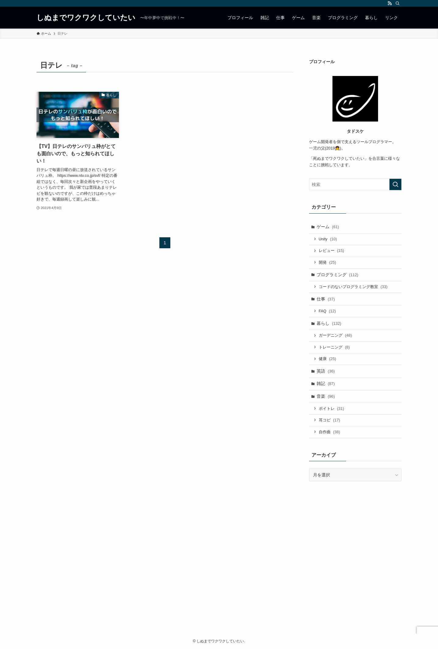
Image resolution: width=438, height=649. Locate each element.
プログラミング (337, 274)
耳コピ (329, 420)
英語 (326, 371)
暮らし (329, 323)
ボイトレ (331, 408)
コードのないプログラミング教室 (353, 286)
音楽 (326, 396)
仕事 (326, 299)
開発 (327, 262)
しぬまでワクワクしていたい (85, 17)
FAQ (327, 311)
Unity (328, 239)
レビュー (331, 250)
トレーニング (334, 347)
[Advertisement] (218, 568)
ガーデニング (335, 335)
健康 (327, 358)
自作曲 (329, 432)
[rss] (390, 3)
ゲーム (328, 226)
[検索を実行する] (395, 184)
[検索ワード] (355, 184)
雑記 (326, 383)
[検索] (397, 3)
